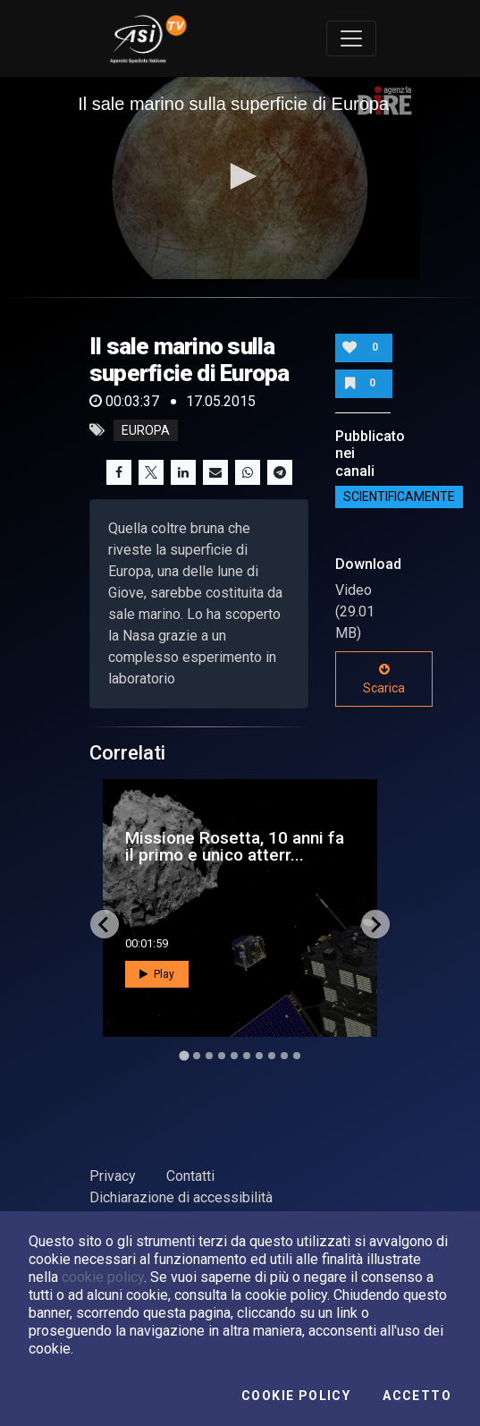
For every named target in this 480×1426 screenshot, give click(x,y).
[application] (240, 178)
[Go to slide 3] (209, 1055)
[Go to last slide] (104, 924)
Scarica (384, 679)
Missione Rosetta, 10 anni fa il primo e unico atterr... (234, 846)
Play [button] (156, 974)
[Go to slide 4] (221, 1055)
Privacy (112, 1175)
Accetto (417, 1395)
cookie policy (103, 1277)
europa (146, 430)
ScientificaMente (399, 497)
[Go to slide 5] (234, 1055)
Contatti (190, 1175)
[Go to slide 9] (284, 1055)
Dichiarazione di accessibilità (181, 1197)
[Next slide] (375, 924)
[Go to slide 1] (184, 1056)
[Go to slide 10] (296, 1055)
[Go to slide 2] (196, 1055)
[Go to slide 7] (259, 1055)
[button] (240, 176)
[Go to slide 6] (246, 1055)
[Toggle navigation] (351, 38)
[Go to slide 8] (271, 1055)
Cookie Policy (295, 1395)
